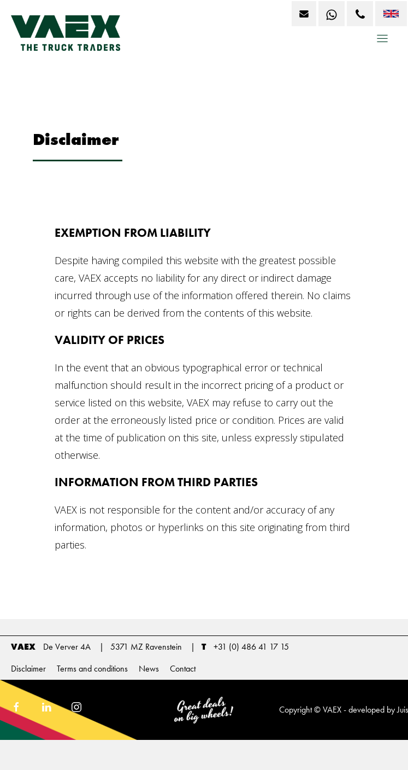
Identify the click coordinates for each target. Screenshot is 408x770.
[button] (382, 42)
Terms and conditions (92, 668)
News (149, 668)
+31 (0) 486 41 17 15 (251, 646)
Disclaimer (28, 668)
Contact (183, 668)
